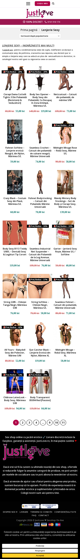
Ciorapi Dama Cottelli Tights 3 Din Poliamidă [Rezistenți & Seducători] (15, 98)
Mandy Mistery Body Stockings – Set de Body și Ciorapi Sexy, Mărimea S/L (65, 202)
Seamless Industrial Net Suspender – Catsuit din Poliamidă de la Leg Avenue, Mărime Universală (40, 254)
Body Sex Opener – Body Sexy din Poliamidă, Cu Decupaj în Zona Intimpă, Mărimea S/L (40, 100)
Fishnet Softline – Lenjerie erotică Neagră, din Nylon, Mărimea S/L (15, 152)
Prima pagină (28, 30)
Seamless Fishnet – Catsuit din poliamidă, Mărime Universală (65, 305)
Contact (43, 515)
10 (56, 422)
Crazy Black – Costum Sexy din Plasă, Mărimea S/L (14, 201)
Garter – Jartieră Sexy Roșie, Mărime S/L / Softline (65, 251)
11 (63, 422)
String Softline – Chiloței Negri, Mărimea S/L (40, 305)
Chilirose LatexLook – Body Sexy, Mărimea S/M (14, 400)
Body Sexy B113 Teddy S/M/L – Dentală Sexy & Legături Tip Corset (15, 251)
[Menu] (28, 3)
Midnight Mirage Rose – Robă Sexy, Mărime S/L (65, 150)
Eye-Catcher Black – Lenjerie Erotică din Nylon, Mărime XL (40, 352)
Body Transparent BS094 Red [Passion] (40, 399)
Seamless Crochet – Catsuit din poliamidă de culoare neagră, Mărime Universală (40, 152)
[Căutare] (53, 4)
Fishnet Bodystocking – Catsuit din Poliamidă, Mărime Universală (40, 202)
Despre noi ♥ (10, 511)
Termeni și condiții (41, 511)
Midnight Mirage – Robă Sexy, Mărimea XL (65, 352)
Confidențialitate (65, 511)
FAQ (34, 515)
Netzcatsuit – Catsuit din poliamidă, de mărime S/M (65, 97)
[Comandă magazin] (40, 36)
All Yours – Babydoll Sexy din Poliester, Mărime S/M (14, 352)
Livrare (24, 511)
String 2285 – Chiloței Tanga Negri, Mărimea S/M (15, 305)
